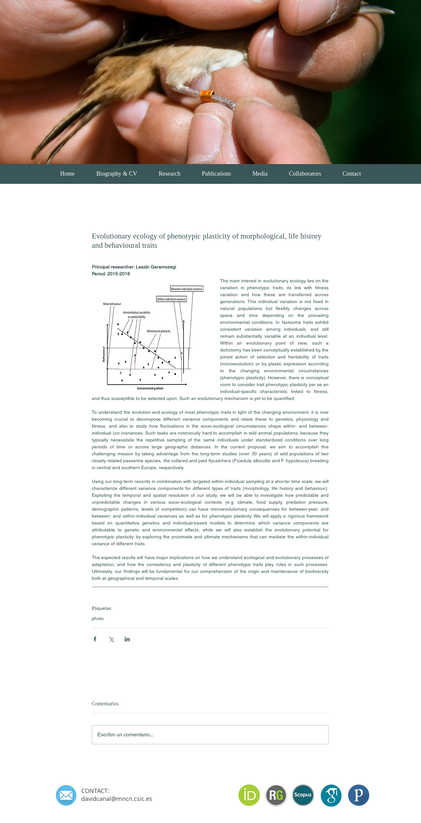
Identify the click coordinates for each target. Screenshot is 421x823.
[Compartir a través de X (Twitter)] (111, 639)
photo (98, 618)
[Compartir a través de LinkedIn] (127, 639)
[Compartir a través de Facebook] (95, 639)
